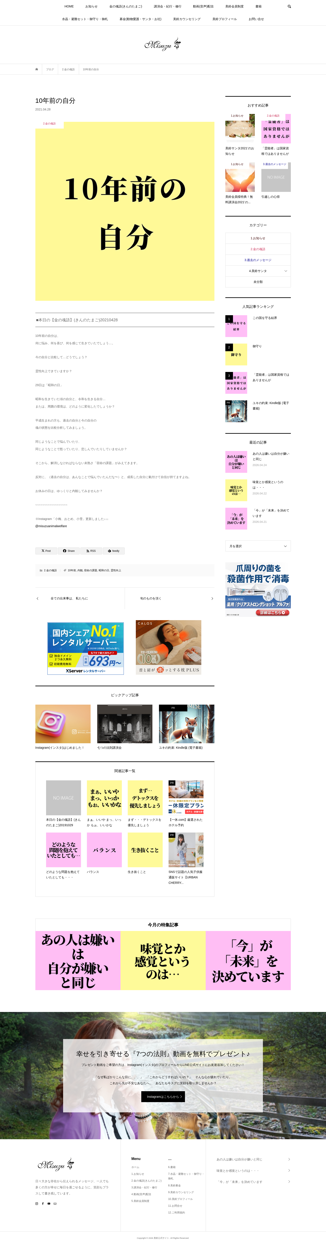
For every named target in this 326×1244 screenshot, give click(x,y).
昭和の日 (104, 570)
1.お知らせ (258, 238)
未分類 (258, 282)
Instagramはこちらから (163, 1096)
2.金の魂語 (50, 570)
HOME (69, 6)
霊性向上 (116, 570)
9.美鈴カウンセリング (181, 1192)
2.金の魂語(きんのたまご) (146, 1180)
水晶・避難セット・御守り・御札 (85, 19)
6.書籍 (172, 1167)
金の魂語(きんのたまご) (125, 6)
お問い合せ (256, 19)
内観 (80, 570)
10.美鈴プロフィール (180, 1199)
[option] (78, 960)
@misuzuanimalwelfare (51, 526)
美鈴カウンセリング (187, 19)
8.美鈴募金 (174, 1185)
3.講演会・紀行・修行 (144, 1187)
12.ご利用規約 (176, 1212)
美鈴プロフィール (224, 19)
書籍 (258, 6)
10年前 (72, 570)
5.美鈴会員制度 (140, 1201)
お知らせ (91, 6)
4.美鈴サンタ (258, 271)
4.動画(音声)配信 (141, 1194)
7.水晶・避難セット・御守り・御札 (186, 1176)
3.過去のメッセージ (258, 260)
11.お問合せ (175, 1205)
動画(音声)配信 (203, 6)
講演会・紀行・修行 (167, 6)
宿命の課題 (90, 570)
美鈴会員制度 (234, 6)
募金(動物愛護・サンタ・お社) (140, 19)
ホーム (135, 1167)
